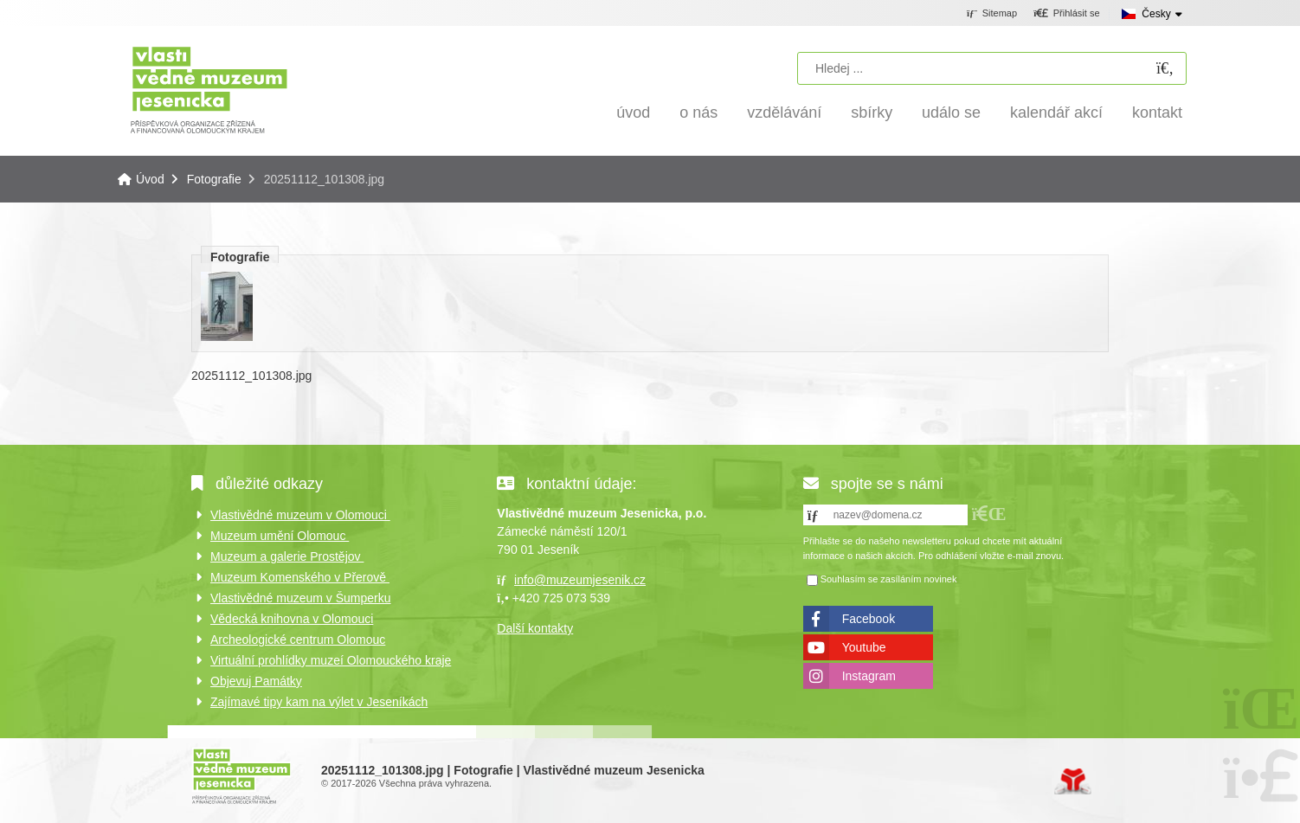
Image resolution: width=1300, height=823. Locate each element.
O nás (698, 112)
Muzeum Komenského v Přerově (299, 577)
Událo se (951, 112)
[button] (1066, 14)
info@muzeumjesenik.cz (580, 580)
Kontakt (1157, 112)
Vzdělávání (784, 112)
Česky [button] (1156, 14)
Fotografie (214, 179)
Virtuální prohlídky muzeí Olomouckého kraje (330, 660)
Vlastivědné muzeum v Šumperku (300, 598)
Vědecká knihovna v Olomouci (291, 619)
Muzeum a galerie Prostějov (287, 556)
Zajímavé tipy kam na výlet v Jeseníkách (319, 702)
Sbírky (871, 112)
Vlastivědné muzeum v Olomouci (300, 515)
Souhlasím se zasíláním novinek (889, 579)
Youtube (864, 647)
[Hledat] (1165, 68)
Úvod (209, 88)
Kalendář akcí (1056, 112)
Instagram (869, 676)
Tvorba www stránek (1072, 781)
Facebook (868, 619)
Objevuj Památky (256, 681)
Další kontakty (535, 628)
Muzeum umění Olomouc (279, 536)
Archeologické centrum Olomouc (297, 639)
